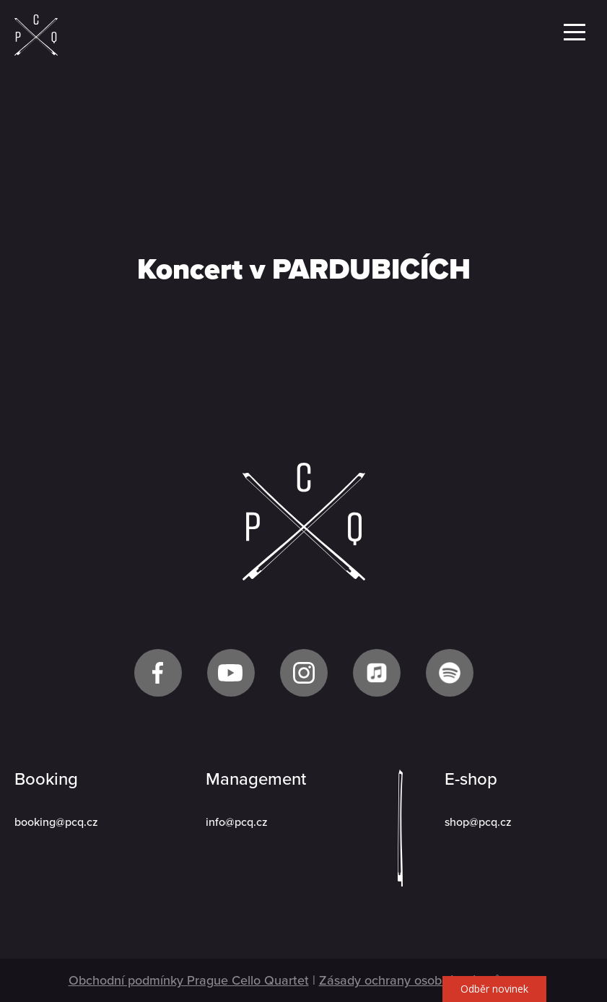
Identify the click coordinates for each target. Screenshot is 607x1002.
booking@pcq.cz (56, 822)
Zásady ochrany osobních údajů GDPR (429, 980)
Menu (574, 32)
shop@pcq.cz (478, 822)
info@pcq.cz (237, 822)
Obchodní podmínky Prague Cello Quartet (189, 980)
